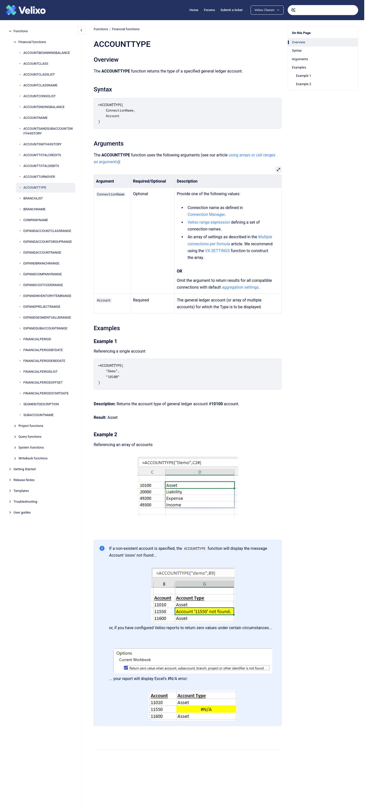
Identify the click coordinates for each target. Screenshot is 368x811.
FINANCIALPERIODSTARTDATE (46, 393)
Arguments (300, 59)
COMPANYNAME (35, 220)
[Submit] (293, 10)
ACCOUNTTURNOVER (39, 177)
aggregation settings (240, 287)
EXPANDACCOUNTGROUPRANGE (47, 242)
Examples (299, 67)
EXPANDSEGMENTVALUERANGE (47, 317)
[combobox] (323, 10)
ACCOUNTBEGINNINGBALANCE (46, 53)
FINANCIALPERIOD (37, 339)
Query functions (29, 436)
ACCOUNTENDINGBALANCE (44, 107)
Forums (209, 10)
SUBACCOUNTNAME (38, 415)
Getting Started (25, 469)
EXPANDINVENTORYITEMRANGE (47, 296)
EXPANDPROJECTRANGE (41, 307)
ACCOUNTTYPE (34, 187)
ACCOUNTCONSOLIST (39, 96)
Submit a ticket (232, 10)
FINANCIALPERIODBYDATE (43, 350)
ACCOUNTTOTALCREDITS (42, 155)
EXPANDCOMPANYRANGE (42, 274)
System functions (31, 447)
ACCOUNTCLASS (35, 63)
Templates (21, 491)
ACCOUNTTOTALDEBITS (41, 166)
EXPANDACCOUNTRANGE (42, 252)
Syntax (297, 50)
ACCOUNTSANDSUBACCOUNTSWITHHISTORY (48, 131)
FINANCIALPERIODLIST (40, 372)
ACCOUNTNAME (35, 118)
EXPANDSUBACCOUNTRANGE (45, 328)
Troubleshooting (25, 501)
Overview (298, 42)
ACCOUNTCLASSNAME (40, 85)
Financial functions (32, 42)
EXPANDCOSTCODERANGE (43, 285)
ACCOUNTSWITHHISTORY (42, 144)
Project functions (30, 426)
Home (193, 10)
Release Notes (24, 480)
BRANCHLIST (33, 198)
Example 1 (303, 76)
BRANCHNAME (34, 209)
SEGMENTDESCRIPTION (41, 404)
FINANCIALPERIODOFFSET (43, 382)
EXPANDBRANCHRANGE (41, 263)
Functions (21, 31)
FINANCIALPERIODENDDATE (44, 361)
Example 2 (303, 84)
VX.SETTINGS (217, 250)
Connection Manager (205, 214)
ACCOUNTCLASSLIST (39, 74)
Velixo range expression (208, 222)
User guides (22, 512)
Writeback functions (33, 458)
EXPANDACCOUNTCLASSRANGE (47, 231)
